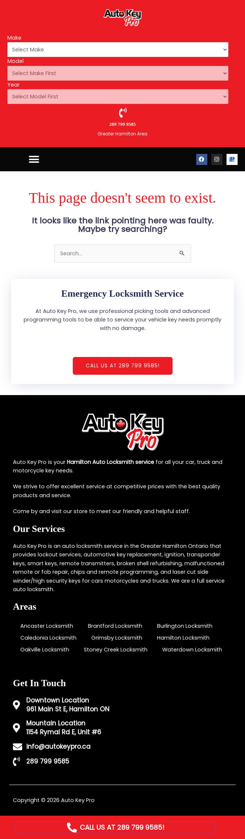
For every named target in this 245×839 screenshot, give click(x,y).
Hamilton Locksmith (183, 637)
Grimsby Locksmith (116, 637)
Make (14, 37)
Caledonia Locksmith (48, 637)
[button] (33, 159)
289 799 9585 (122, 124)
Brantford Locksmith (115, 626)
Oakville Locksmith (44, 649)
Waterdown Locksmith (192, 649)
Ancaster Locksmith (46, 626)
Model (15, 61)
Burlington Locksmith (184, 626)
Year (13, 84)
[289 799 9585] (122, 113)
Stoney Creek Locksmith (115, 649)
